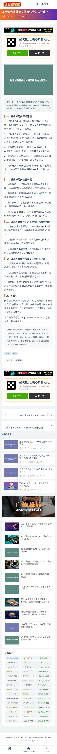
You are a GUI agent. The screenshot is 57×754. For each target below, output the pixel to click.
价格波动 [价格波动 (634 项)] (28, 676)
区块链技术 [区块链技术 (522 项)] (28, 685)
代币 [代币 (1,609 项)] (43, 671)
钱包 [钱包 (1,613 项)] (28, 721)
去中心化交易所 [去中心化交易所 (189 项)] (13, 690)
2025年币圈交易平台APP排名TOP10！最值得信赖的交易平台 (35, 600)
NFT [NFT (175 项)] (28, 663)
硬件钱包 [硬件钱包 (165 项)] (44, 712)
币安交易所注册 (28, 750)
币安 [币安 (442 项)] (13, 694)
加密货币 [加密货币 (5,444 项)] (28, 680)
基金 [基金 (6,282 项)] (43, 689)
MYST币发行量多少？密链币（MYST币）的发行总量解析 (33, 613)
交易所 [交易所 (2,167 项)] (12, 671)
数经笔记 (24, 737)
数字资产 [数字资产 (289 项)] (28, 703)
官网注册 (17, 53)
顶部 (47, 750)
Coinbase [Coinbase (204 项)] (12, 658)
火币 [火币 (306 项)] (13, 712)
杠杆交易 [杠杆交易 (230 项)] (12, 707)
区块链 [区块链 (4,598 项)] (12, 685)
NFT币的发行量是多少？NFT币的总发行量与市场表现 (36, 562)
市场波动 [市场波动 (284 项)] (44, 694)
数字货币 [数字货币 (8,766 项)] (44, 698)
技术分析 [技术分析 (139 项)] (12, 698)
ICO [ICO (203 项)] (44, 658)
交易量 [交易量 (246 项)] (28, 671)
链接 (19, 360)
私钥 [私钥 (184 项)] (13, 716)
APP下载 (39, 53)
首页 (9, 750)
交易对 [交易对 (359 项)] (44, 667)
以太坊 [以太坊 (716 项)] (12, 676)
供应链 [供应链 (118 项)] (44, 676)
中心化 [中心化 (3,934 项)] (28, 667)
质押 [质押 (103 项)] (13, 721)
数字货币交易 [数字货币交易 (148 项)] (12, 703)
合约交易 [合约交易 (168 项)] (28, 689)
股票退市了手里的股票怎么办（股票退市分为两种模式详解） (36, 456)
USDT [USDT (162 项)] (12, 667)
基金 (7, 353)
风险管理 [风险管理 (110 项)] (44, 721)
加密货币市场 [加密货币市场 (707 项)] (44, 681)
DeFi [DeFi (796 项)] (28, 658)
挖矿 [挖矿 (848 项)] (28, 698)
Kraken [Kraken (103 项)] (12, 663)
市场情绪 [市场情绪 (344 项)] (28, 694)
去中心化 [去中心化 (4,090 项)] (44, 685)
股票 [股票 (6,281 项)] (43, 716)
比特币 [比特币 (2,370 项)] (28, 707)
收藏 (9, 360)
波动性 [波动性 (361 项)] (44, 707)
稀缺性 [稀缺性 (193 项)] (28, 716)
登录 (45, 4)
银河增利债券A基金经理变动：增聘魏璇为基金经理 (36, 638)
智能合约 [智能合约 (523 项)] (44, 703)
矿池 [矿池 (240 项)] (28, 712)
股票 (15, 353)
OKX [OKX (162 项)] (44, 663)
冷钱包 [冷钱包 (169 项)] (12, 680)
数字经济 (11, 16)
